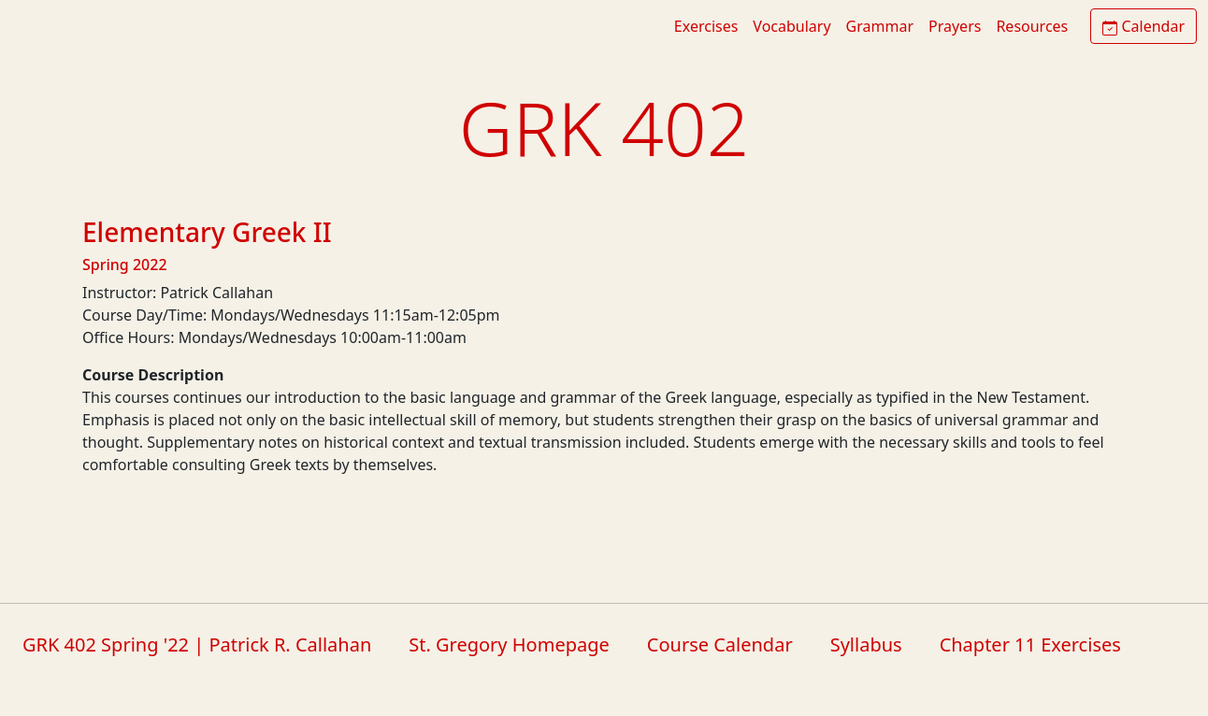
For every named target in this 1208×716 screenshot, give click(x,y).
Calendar (1143, 26)
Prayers (954, 26)
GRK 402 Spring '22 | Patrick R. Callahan (196, 644)
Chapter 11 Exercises (1030, 644)
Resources (1032, 26)
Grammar (879, 26)
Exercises (706, 26)
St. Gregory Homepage (509, 644)
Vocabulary (791, 26)
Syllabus (866, 644)
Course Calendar (720, 644)
